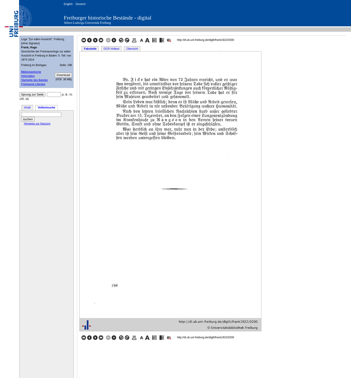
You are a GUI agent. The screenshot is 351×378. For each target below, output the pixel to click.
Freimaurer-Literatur (33, 84)
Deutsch (81, 4)
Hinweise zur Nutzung (37, 123)
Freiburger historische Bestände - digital (107, 18)
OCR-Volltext (111, 48)
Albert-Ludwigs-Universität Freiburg (87, 23)
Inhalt (27, 107)
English (68, 4)
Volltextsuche (46, 107)
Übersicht (132, 48)
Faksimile (90, 48)
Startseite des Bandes (34, 80)
